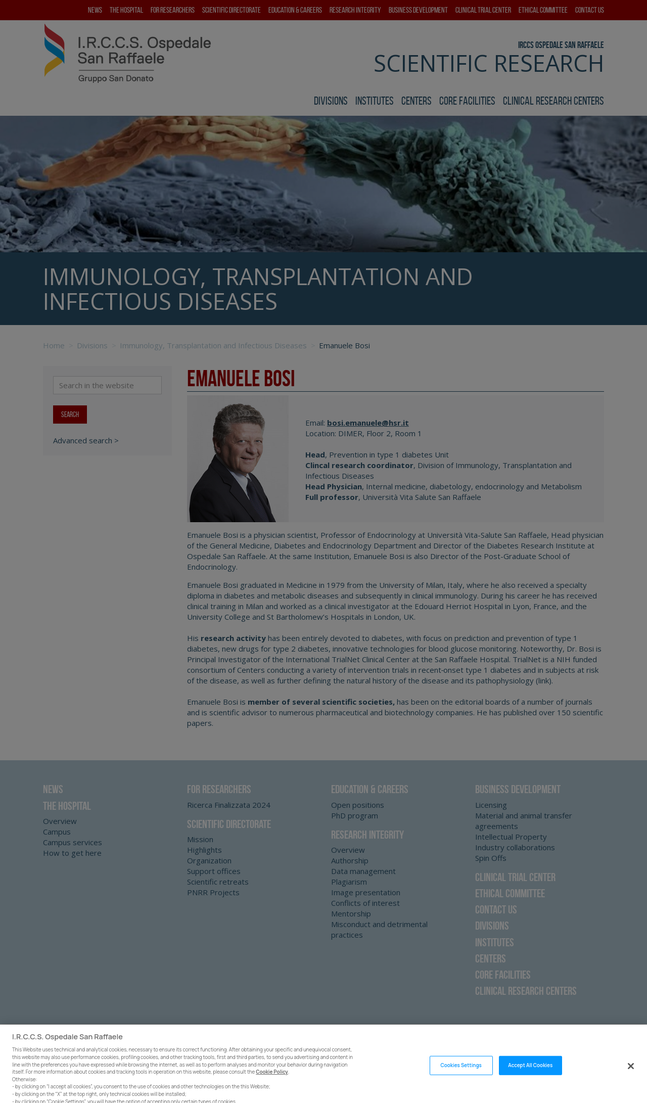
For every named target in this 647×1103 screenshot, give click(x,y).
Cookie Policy (272, 1085)
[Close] (631, 1079)
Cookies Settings (460, 1078)
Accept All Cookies (530, 1078)
